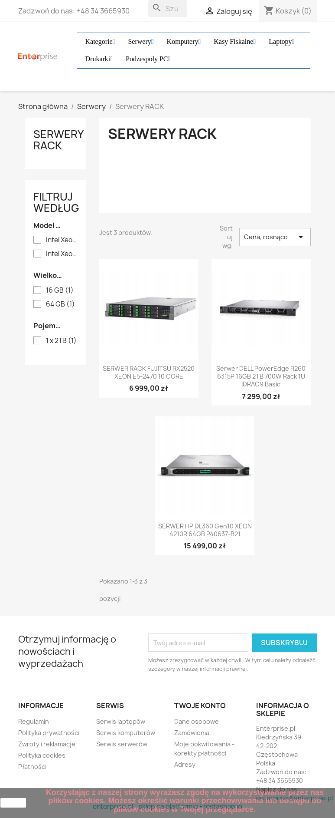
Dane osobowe (196, 721)
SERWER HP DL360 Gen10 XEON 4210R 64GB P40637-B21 (205, 530)
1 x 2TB (61, 340)
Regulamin (33, 721)
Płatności (32, 766)
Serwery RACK (58, 140)
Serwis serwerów (121, 744)
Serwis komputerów (125, 733)
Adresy (184, 764)
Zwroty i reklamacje (46, 744)
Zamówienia (191, 733)
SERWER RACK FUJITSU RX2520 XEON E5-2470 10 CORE (149, 372)
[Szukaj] (168, 8)
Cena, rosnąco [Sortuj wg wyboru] (275, 237)
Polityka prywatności (48, 733)
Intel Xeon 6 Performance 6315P (62, 240)
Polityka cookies (41, 755)
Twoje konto (200, 705)
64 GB (60, 304)
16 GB (60, 290)
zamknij (13, 802)
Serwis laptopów (120, 721)
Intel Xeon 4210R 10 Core (62, 254)
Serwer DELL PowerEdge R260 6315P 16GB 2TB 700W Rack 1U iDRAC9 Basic (261, 376)
